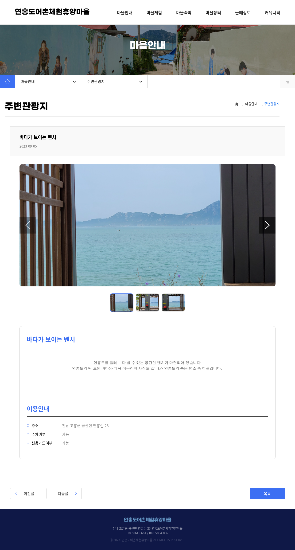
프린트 (287, 81)
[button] (27, 225)
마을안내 (48, 81)
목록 (267, 493)
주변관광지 (114, 81)
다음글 (63, 493)
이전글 (29, 493)
